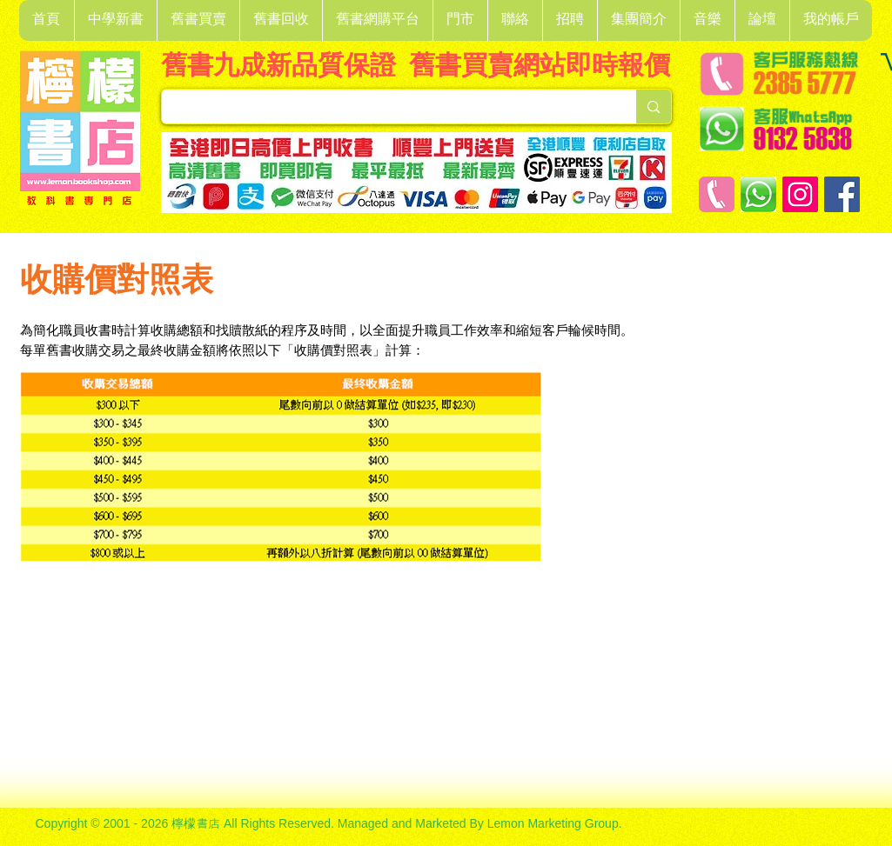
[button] (115, 20)
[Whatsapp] (758, 194)
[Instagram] (800, 194)
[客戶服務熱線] (716, 194)
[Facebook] (842, 194)
